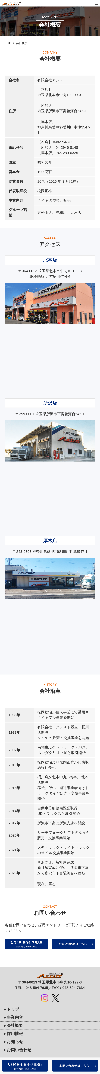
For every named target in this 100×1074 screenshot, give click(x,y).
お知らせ (15, 1041)
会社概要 (15, 1025)
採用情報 (15, 1033)
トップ (13, 1009)
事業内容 (15, 1017)
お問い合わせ (19, 1050)
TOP (8, 43)
